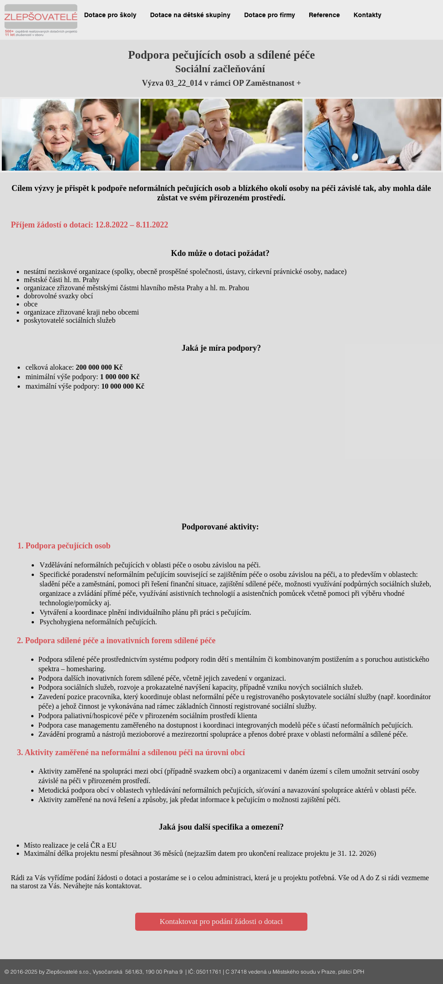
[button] (110, 15)
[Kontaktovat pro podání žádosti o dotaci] (221, 922)
